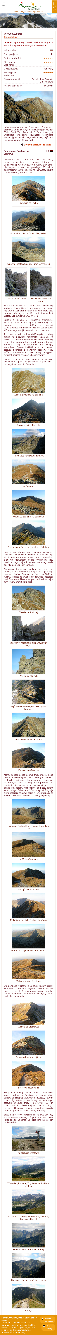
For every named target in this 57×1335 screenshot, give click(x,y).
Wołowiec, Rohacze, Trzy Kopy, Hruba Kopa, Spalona (28, 1184)
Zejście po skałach (29, 676)
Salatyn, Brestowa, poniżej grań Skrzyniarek (28, 264)
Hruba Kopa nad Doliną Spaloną (28, 455)
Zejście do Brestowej (28, 1026)
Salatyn (28, 1310)
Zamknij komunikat (49, 1320)
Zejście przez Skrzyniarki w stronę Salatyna (28, 547)
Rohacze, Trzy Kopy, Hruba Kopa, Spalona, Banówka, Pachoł (28, 1217)
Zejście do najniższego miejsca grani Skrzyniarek (28, 707)
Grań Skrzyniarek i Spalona (29, 739)
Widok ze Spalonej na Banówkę (28, 516)
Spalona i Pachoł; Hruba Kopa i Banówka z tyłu (28, 827)
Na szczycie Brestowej (28, 1153)
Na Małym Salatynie (28, 859)
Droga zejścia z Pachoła (28, 425)
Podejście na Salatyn (28, 770)
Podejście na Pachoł (28, 203)
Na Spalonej (28, 486)
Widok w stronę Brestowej (28, 981)
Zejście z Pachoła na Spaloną (28, 394)
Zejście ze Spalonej (28, 612)
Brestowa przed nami (28, 1087)
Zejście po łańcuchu (16, 298)
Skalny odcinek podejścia (28, 1057)
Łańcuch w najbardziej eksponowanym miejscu (28, 644)
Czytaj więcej (49, 1327)
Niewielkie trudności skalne (41, 299)
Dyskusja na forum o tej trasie (37, 145)
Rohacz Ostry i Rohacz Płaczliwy (28, 1249)
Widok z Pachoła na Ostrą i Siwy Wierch (28, 233)
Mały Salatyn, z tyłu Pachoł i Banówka (28, 920)
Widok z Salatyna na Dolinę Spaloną (28, 950)
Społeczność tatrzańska (54, 6)
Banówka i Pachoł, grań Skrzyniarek (28, 1280)
